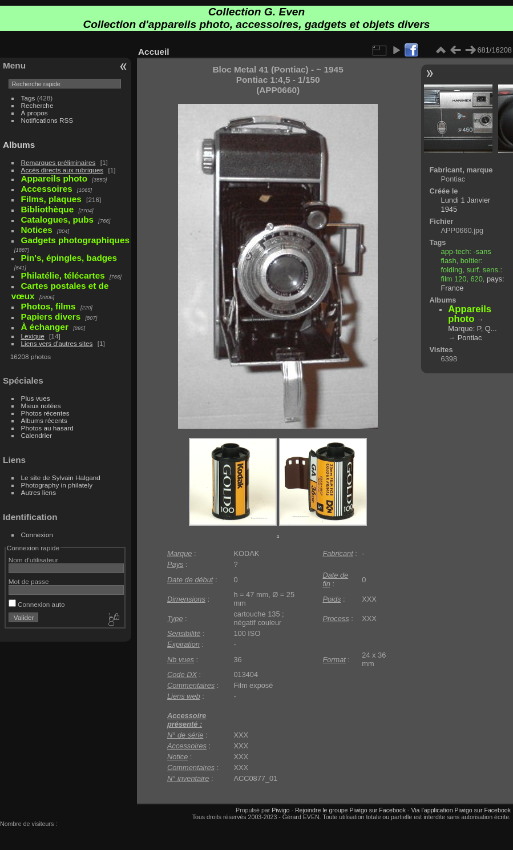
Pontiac (470, 337)
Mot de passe (29, 581)
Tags (28, 98)
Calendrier (36, 435)
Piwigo (280, 810)
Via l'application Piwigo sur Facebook (461, 810)
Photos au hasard (47, 428)
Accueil (153, 52)
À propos (34, 112)
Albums (19, 145)
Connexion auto (37, 604)
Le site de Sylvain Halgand (60, 477)
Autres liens (38, 492)
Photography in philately (57, 485)
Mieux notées (41, 405)
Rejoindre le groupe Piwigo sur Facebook (350, 810)
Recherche (37, 105)
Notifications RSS (47, 120)
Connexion (37, 534)
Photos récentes (45, 413)
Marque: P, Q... (472, 328)
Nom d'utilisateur (33, 559)
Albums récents (44, 420)
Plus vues (35, 398)
